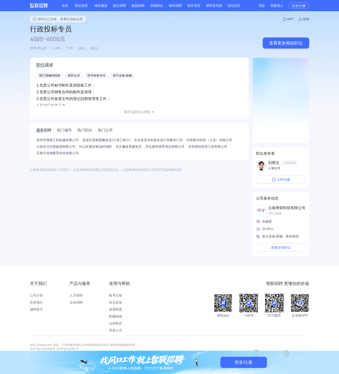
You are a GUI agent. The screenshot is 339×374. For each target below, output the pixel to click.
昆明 (33, 48)
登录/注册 (299, 6)
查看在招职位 (281, 247)
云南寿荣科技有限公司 (286, 208)
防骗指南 (115, 316)
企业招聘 (76, 302)
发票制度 (115, 309)
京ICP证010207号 (67, 349)
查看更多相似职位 (286, 43)
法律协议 (115, 323)
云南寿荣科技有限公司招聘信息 (95, 170)
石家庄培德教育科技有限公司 (58, 153)
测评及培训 (214, 5)
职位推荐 (81, 5)
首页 (65, 5)
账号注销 (115, 295)
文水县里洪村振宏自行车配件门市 (158, 140)
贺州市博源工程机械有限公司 (58, 140)
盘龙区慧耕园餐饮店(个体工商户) (106, 140)
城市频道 (100, 5)
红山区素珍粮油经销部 (95, 146)
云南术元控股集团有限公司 (56, 146)
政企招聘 (119, 5)
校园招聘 (138, 5)
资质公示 (115, 330)
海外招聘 (175, 5)
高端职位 (156, 5)
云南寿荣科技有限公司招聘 (49, 170)
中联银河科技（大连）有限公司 (209, 140)
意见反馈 (115, 302)
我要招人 (277, 5)
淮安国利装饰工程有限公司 (207, 146)
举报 (306, 19)
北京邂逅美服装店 (129, 146)
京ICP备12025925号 (42, 349)
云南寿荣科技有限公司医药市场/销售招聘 (152, 170)
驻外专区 (194, 5)
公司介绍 (36, 295)
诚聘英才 (36, 309)
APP (290, 19)
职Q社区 (234, 5)
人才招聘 (76, 295)
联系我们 (36, 302)
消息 (261, 5)
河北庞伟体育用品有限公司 (165, 146)
